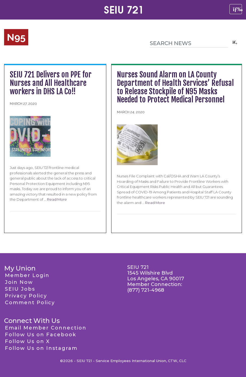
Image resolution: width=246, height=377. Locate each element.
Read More (57, 199)
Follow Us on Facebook (40, 335)
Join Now (19, 282)
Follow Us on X (27, 341)
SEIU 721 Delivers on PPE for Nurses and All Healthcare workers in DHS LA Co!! (51, 83)
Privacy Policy (26, 296)
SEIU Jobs (20, 289)
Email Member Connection (45, 328)
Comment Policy (30, 303)
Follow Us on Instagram (41, 348)
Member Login (27, 275)
